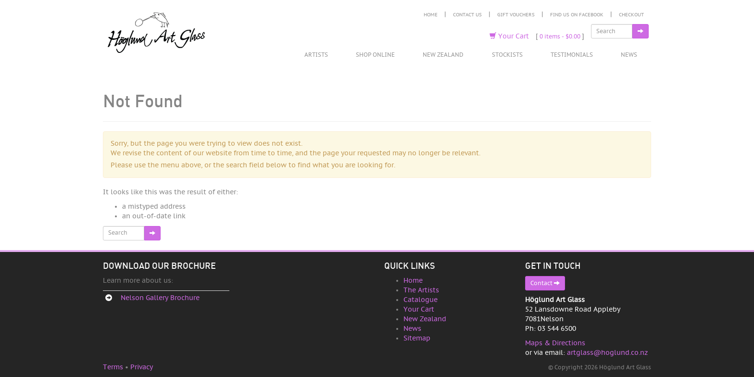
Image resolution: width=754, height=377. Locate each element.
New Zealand (443, 54)
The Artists (421, 290)
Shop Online (375, 54)
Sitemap (416, 338)
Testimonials (572, 54)
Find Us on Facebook (576, 15)
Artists (316, 54)
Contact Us (467, 15)
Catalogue (420, 300)
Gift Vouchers (516, 15)
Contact (545, 283)
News (629, 54)
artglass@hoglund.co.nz (607, 353)
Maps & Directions (555, 343)
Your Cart (509, 36)
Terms (113, 367)
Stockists (507, 54)
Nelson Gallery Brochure (160, 298)
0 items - (560, 36)
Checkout (631, 15)
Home (431, 15)
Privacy (141, 367)
